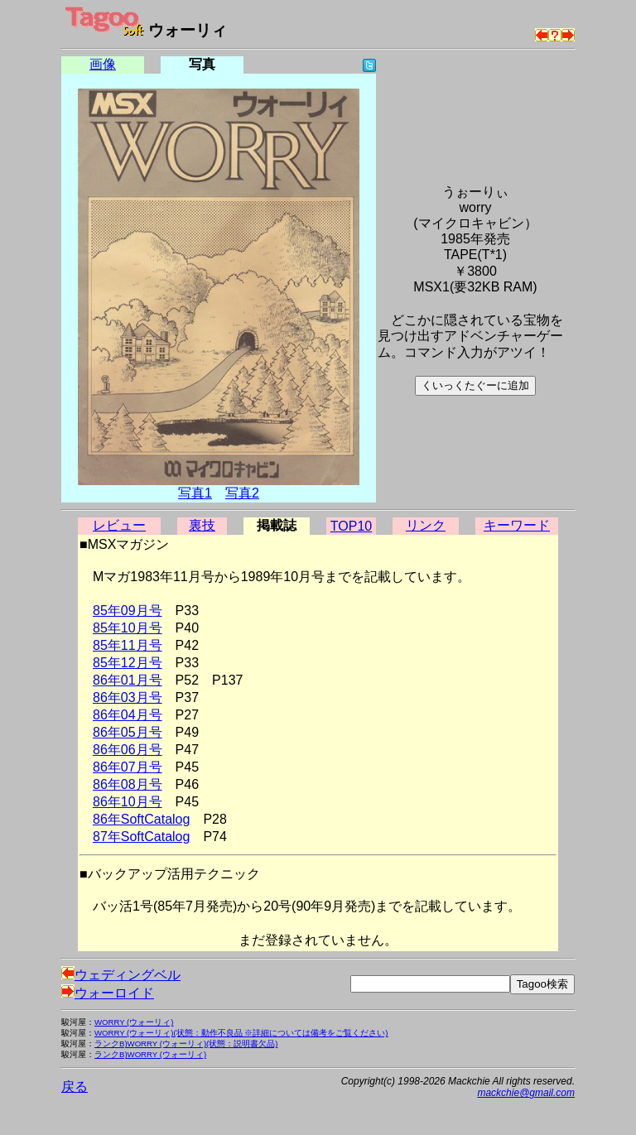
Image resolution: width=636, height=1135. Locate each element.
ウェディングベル (121, 975)
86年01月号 (127, 680)
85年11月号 (127, 645)
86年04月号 (127, 715)
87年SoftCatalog (141, 837)
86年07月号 (127, 767)
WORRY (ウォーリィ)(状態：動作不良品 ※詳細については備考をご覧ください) (241, 1032)
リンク (426, 525)
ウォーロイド (107, 993)
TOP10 (351, 526)
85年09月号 (127, 611)
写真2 (242, 493)
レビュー (119, 525)
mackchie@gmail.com (526, 1093)
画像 (102, 64)
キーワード (517, 525)
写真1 (195, 493)
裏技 (202, 525)
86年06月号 (127, 750)
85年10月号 (127, 628)
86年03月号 (127, 697)
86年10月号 (127, 802)
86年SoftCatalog (141, 819)
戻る (74, 1087)
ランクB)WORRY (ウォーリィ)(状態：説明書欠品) (185, 1043)
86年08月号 (127, 784)
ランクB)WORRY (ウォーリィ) (150, 1054)
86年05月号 (127, 732)
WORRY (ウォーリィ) (133, 1022)
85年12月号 (127, 663)
